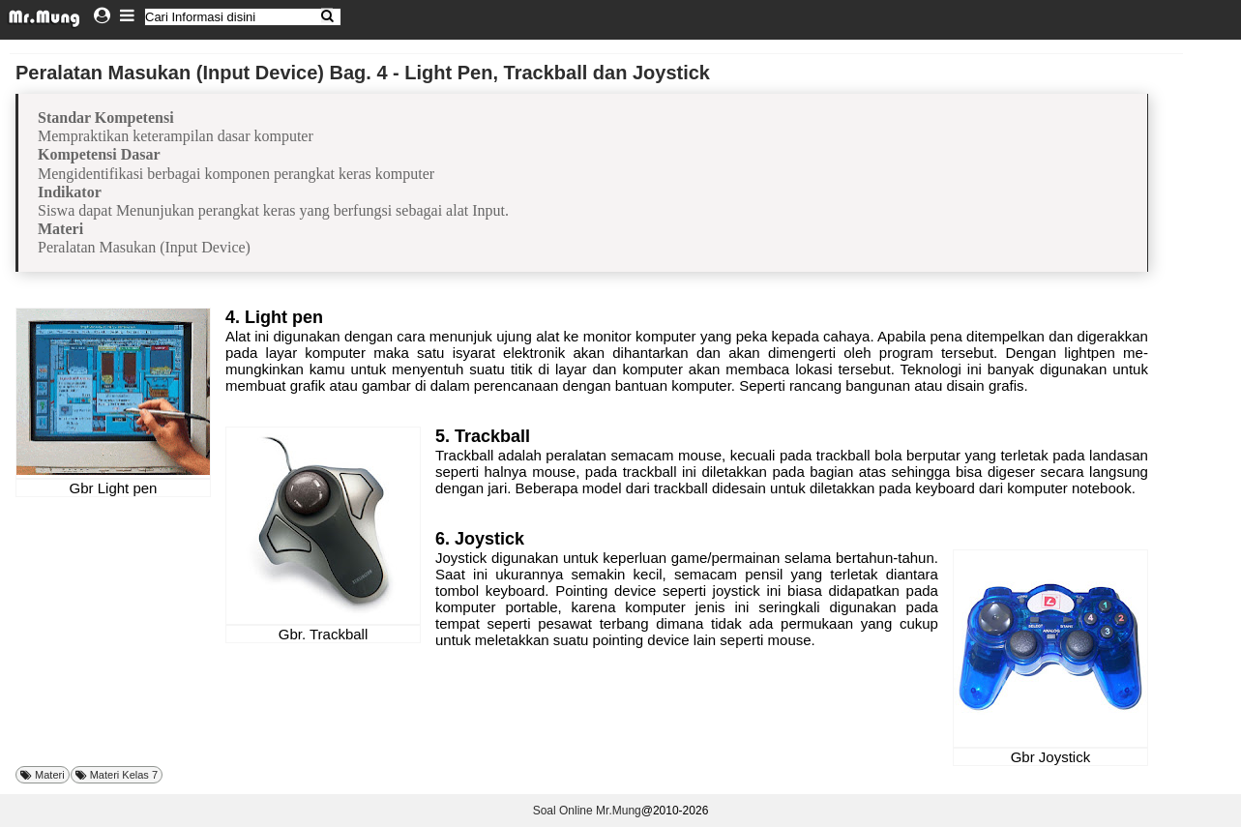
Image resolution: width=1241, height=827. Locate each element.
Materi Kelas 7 (124, 775)
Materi (50, 775)
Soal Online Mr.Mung (587, 810)
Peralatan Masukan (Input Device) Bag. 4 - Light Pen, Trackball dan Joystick (362, 72)
